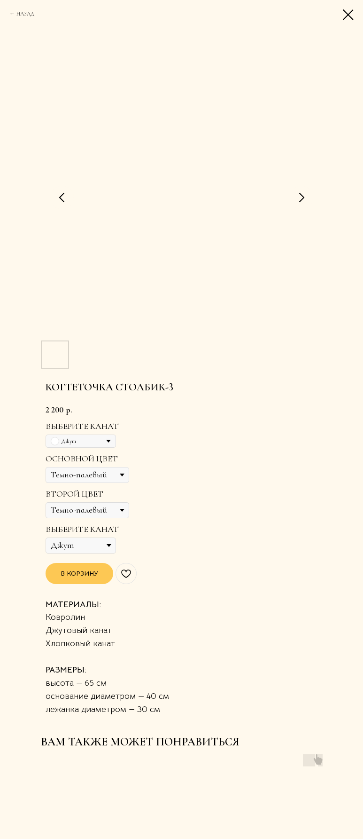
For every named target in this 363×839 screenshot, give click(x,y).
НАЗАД (25, 13)
